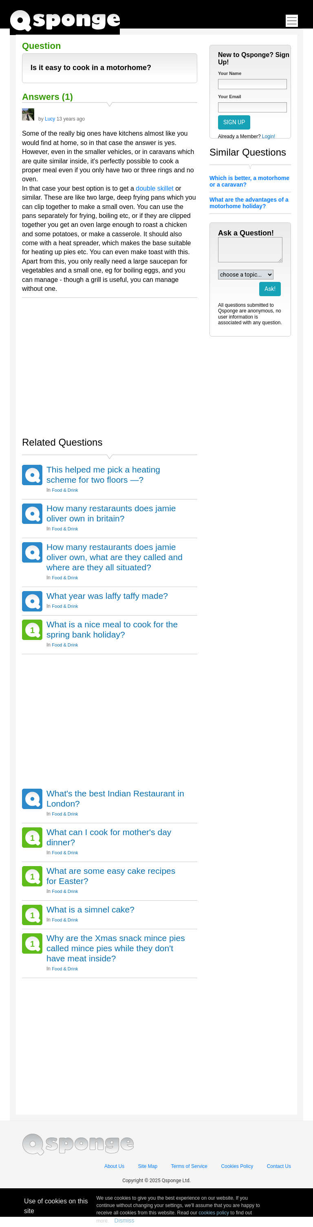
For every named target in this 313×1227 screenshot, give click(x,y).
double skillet (155, 188)
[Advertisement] (109, 363)
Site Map (147, 1166)
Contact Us (279, 1166)
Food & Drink (65, 490)
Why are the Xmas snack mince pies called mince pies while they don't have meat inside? (115, 948)
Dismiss (124, 1220)
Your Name (229, 73)
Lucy (50, 119)
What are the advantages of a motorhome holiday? (249, 202)
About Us (114, 1166)
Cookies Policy (237, 1166)
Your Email (229, 96)
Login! (269, 136)
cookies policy (213, 1213)
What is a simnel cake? (90, 909)
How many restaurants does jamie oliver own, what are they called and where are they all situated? (114, 557)
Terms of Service (189, 1166)
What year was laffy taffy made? (107, 595)
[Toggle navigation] (291, 21)
